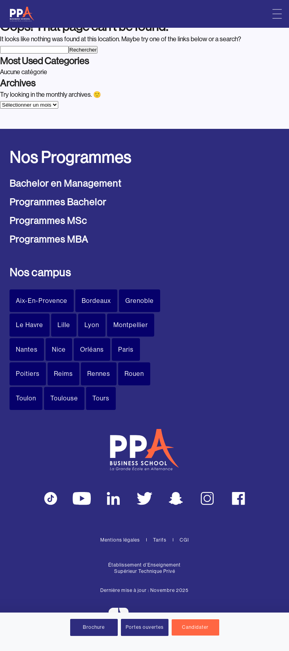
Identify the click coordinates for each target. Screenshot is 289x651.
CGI (184, 540)
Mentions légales (120, 540)
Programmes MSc (48, 220)
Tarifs (160, 540)
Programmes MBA (49, 239)
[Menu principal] (277, 14)
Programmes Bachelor (58, 202)
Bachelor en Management (65, 183)
